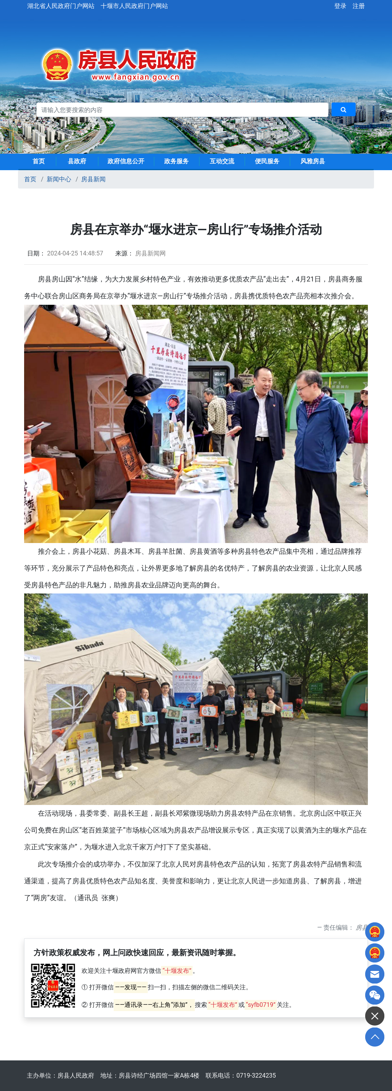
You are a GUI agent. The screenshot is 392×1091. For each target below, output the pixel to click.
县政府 (77, 161)
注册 (359, 6)
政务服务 (176, 161)
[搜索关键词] (182, 109)
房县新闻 (93, 179)
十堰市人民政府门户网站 (134, 6)
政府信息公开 (126, 161)
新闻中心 (59, 179)
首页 (39, 161)
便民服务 (267, 161)
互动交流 (222, 161)
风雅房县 (313, 161)
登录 (340, 6)
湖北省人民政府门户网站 (61, 6)
